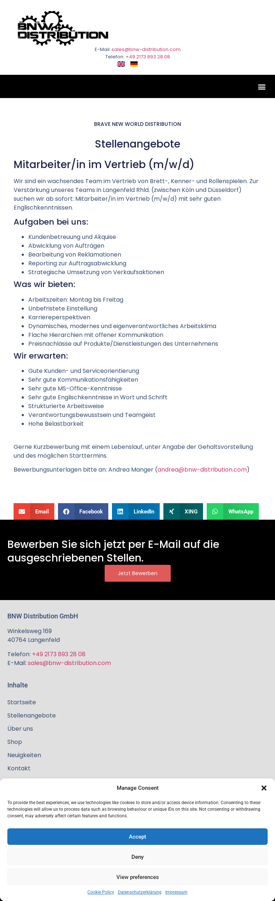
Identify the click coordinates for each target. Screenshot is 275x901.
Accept (137, 836)
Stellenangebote (31, 715)
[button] (264, 788)
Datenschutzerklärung (140, 892)
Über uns (20, 728)
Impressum (176, 892)
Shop (14, 742)
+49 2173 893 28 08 (148, 56)
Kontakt (18, 768)
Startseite (21, 702)
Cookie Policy (100, 892)
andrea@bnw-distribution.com (202, 469)
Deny (137, 857)
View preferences (137, 877)
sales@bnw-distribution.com (146, 49)
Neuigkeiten (24, 755)
